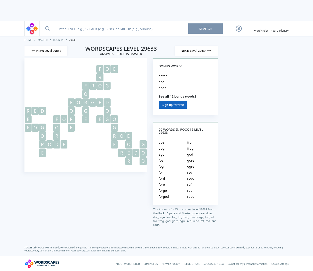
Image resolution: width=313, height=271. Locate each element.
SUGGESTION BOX (214, 263)
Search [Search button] (205, 29)
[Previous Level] (45, 51)
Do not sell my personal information (247, 263)
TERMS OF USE (192, 263)
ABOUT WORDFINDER (128, 263)
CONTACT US (151, 263)
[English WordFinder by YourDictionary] (261, 28)
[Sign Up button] (239, 28)
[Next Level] (196, 51)
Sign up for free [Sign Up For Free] (173, 105)
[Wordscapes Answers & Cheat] (42, 263)
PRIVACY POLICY (171, 263)
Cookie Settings (280, 263)
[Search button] (47, 28)
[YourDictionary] (280, 28)
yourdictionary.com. (34, 250)
